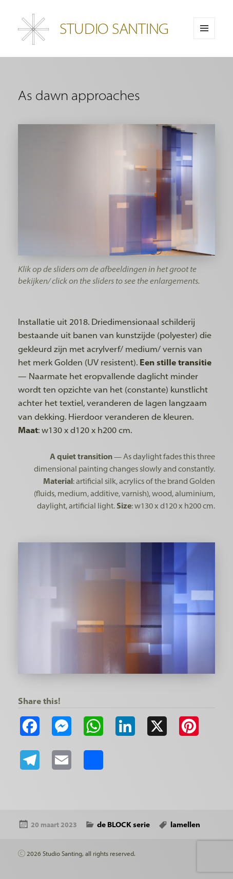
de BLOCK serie (123, 824)
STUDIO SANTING (114, 28)
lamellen (185, 824)
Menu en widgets (204, 38)
